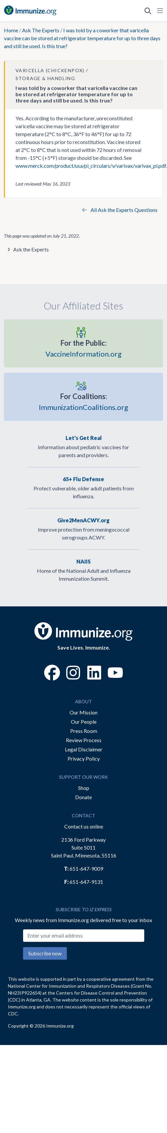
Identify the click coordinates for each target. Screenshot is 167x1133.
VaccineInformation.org (83, 348)
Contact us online (83, 826)
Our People (84, 721)
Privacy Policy (84, 758)
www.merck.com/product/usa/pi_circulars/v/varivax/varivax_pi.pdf (90, 165)
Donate (83, 797)
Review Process (83, 740)
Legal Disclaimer (83, 749)
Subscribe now (45, 953)
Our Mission (83, 712)
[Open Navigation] (158, 10)
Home (11, 30)
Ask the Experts (31, 249)
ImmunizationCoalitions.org (83, 401)
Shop (83, 788)
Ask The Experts (40, 30)
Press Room (83, 731)
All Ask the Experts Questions (119, 210)
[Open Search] (148, 10)
